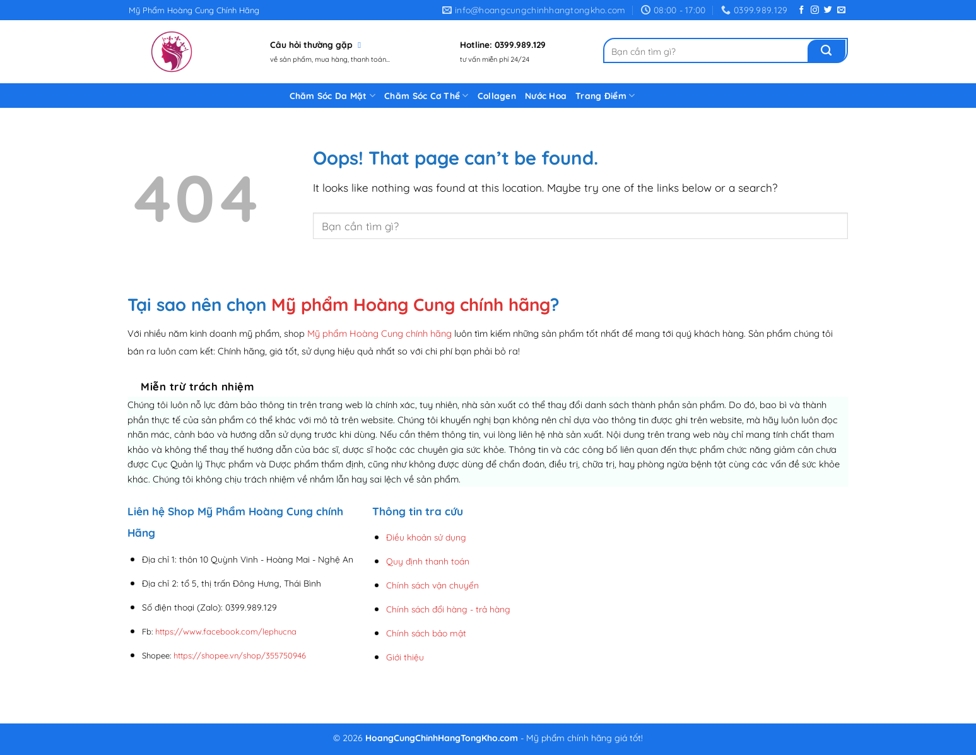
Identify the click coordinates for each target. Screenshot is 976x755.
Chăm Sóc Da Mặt (333, 96)
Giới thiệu (405, 657)
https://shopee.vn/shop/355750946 (239, 655)
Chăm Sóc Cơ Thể (426, 96)
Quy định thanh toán (427, 561)
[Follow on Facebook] (801, 10)
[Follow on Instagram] (815, 10)
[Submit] (826, 51)
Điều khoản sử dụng (426, 537)
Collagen (497, 95)
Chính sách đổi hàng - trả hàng (448, 609)
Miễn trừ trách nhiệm (197, 386)
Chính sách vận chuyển (432, 585)
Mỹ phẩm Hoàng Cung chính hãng (410, 304)
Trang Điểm (605, 96)
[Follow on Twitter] (828, 10)
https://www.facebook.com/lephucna (226, 631)
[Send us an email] (841, 10)
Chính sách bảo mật (426, 633)
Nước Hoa (546, 95)
